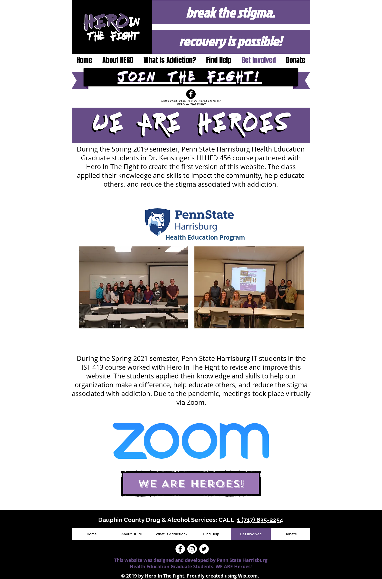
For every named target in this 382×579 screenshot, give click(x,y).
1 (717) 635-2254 (260, 519)
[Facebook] (191, 94)
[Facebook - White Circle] (180, 549)
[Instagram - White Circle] (192, 549)
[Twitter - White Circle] (204, 549)
